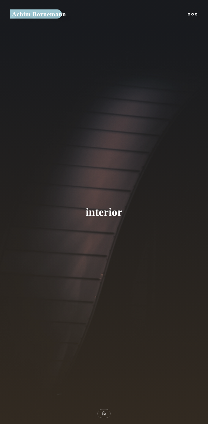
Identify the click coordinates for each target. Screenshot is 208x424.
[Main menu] (192, 14)
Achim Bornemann (39, 14)
